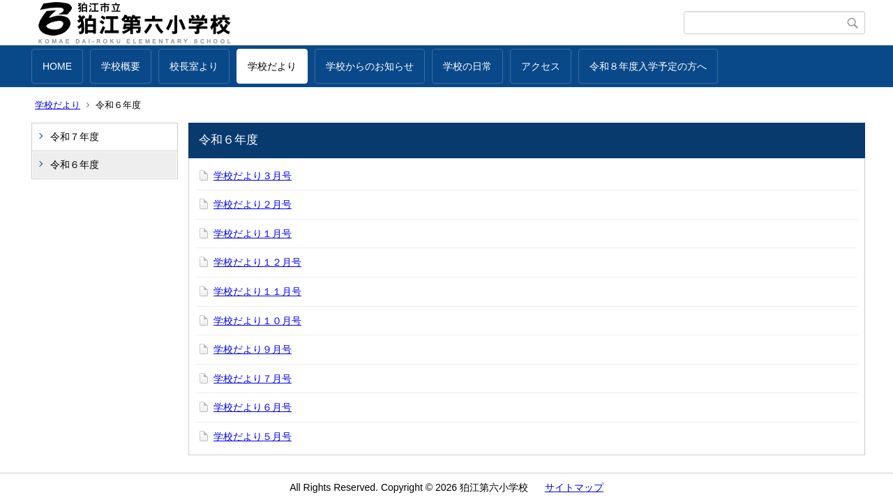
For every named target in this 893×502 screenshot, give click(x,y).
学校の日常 (467, 66)
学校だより (272, 66)
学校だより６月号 (252, 407)
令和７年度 (74, 136)
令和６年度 (74, 164)
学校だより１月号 (252, 233)
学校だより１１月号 (257, 291)
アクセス (540, 66)
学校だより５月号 (252, 436)
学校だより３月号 (252, 175)
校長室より (194, 66)
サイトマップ (574, 487)
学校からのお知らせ (370, 66)
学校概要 (120, 66)
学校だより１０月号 (257, 320)
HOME (57, 66)
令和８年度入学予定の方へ (648, 66)
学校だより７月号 (252, 378)
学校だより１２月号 (257, 262)
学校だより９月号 (252, 349)
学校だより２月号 (252, 204)
